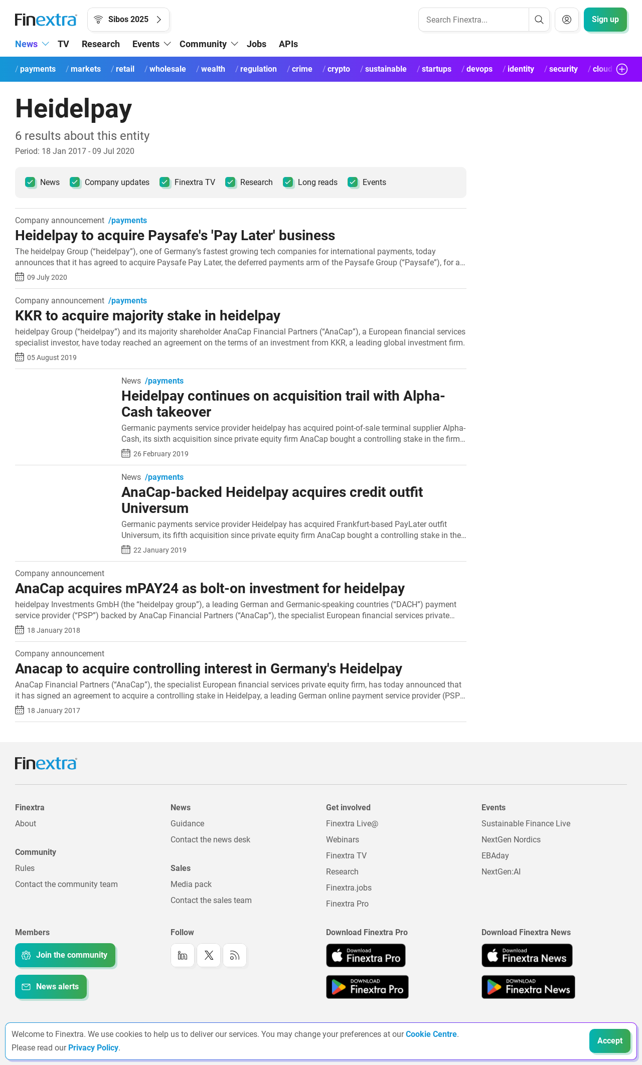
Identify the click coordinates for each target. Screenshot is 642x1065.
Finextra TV (187, 182)
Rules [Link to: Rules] (25, 868)
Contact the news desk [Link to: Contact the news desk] (210, 839)
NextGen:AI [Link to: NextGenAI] (501, 871)
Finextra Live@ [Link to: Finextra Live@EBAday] (352, 823)
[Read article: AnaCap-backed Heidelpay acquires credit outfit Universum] (64, 478)
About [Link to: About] (25, 823)
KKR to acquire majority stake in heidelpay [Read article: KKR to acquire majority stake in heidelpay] (147, 315)
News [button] (26, 44)
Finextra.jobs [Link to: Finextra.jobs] (349, 888)
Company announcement (59, 220)
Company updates (109, 182)
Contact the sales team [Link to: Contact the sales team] (211, 900)
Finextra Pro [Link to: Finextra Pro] (347, 904)
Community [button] (203, 44)
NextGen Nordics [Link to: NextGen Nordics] (511, 839)
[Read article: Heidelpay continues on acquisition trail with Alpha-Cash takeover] (64, 382)
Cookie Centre (431, 1034)
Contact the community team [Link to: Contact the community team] (66, 884)
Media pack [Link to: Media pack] (191, 884)
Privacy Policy (93, 1047)
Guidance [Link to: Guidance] (187, 823)
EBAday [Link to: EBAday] (495, 855)
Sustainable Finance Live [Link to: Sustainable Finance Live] (526, 823)
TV (63, 44)
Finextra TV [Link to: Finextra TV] (346, 855)
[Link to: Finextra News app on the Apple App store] (527, 955)
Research (101, 44)
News (42, 182)
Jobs (256, 44)
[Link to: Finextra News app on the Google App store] (528, 987)
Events (367, 182)
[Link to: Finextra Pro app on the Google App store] (367, 987)
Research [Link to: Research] (342, 871)
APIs (288, 44)
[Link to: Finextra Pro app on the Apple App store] (366, 955)
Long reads (310, 182)
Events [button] (145, 44)
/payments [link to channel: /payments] (127, 220)
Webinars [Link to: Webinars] (342, 839)
